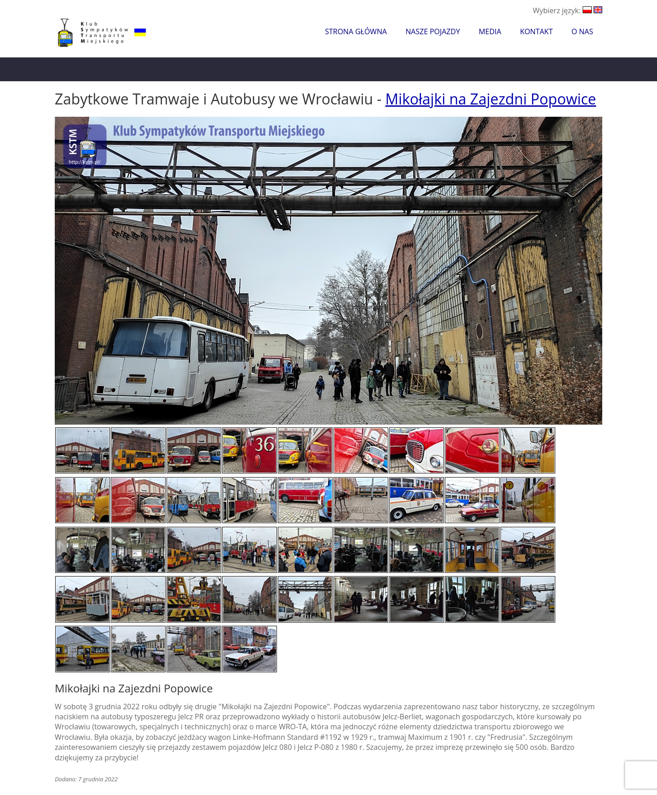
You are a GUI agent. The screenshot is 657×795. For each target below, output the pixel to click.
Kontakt (536, 31)
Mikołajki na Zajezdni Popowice (491, 99)
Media (490, 31)
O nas (582, 31)
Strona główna (356, 31)
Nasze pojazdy (433, 31)
